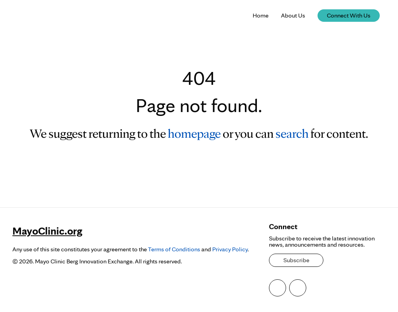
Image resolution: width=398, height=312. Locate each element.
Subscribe (296, 260)
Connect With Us (348, 15)
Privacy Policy (230, 249)
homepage (194, 133)
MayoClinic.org (47, 230)
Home (261, 15)
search (292, 133)
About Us (293, 15)
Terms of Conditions (174, 249)
